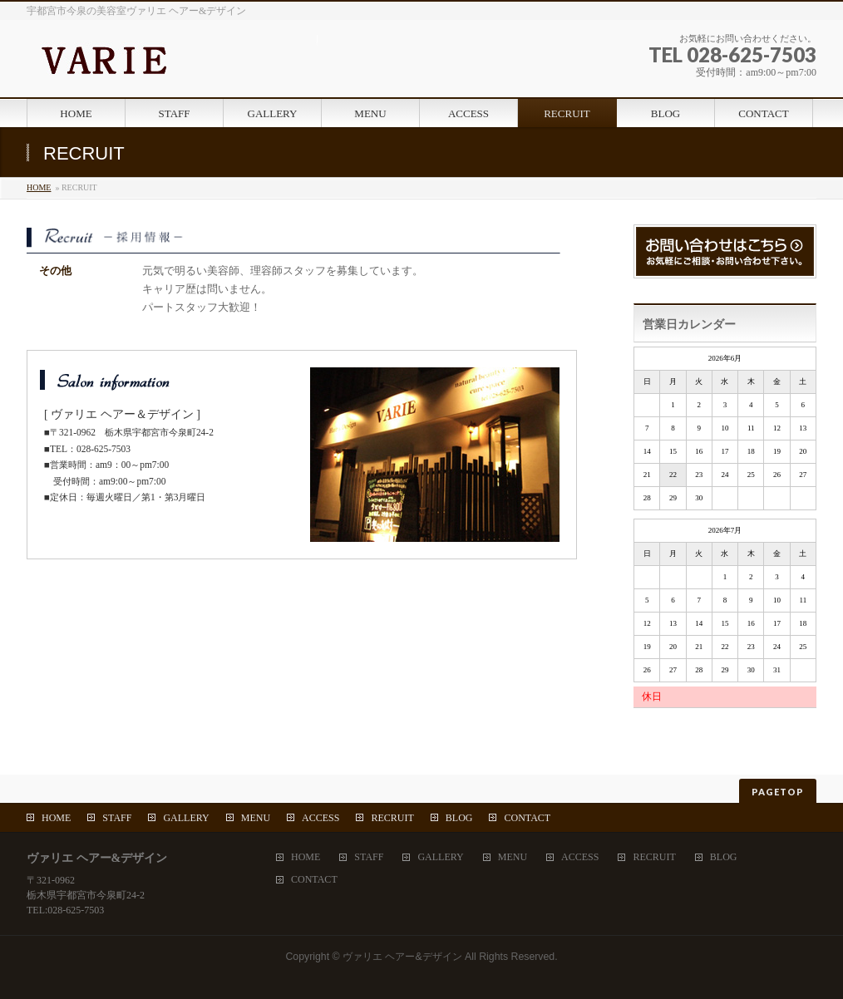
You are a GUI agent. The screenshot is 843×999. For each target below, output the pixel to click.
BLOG (459, 818)
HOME (39, 187)
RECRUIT (392, 818)
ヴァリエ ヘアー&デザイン (402, 956)
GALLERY (186, 818)
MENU (255, 818)
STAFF (116, 818)
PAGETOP (778, 791)
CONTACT (527, 818)
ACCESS (320, 818)
